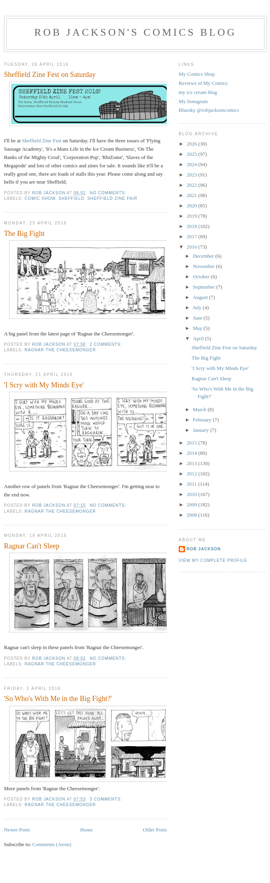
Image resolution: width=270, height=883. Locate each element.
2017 (192, 236)
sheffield (71, 198)
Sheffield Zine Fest (41, 141)
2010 (192, 494)
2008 (192, 515)
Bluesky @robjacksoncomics (209, 110)
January (201, 430)
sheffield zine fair (112, 198)
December (204, 256)
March (200, 409)
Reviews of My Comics (203, 83)
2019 (192, 216)
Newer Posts (17, 830)
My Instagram (193, 101)
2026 (192, 144)
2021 (192, 195)
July (198, 307)
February (203, 420)
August (201, 297)
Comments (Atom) (52, 844)
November (204, 266)
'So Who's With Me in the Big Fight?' (58, 699)
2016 (192, 247)
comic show (40, 198)
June (198, 318)
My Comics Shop (197, 74)
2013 (192, 463)
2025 (192, 154)
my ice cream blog (198, 92)
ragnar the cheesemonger (60, 350)
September (204, 287)
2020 (192, 206)
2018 (192, 226)
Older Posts (155, 830)
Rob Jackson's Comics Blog (135, 32)
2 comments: (106, 344)
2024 (192, 164)
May (198, 328)
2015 (192, 443)
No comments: (109, 193)
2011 (192, 484)
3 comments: (106, 799)
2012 (192, 474)
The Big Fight (24, 234)
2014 (192, 453)
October (202, 277)
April (199, 338)
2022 (192, 185)
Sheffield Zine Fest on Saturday (50, 75)
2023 (192, 175)
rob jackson (204, 549)
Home (86, 830)
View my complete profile (213, 560)
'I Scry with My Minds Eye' (44, 385)
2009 (192, 505)
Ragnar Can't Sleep (32, 546)
